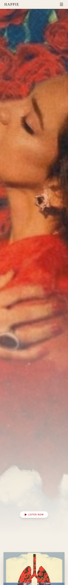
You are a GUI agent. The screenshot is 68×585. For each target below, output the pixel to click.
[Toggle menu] (61, 4)
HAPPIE (11, 4)
